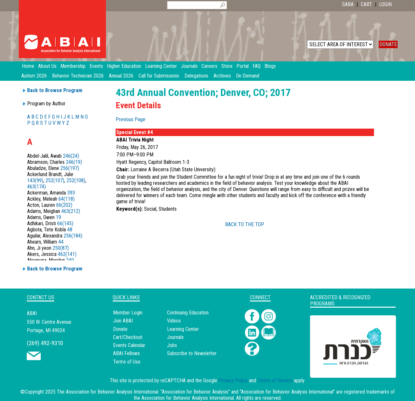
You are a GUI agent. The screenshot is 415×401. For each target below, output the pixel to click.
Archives (222, 76)
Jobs (172, 345)
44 (61, 242)
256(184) (73, 236)
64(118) (66, 199)
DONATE (388, 44)
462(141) (67, 254)
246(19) (74, 162)
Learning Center (183, 329)
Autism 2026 (34, 76)
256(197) (69, 168)
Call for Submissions (159, 76)
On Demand (247, 76)
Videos (174, 321)
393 (71, 193)
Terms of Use (126, 362)
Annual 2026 (121, 76)
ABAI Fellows (126, 353)
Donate (120, 329)
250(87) (61, 248)
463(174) (36, 187)
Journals (175, 337)
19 (58, 217)
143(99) (35, 180)
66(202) (64, 205)
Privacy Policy (233, 380)
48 (69, 230)
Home (28, 66)
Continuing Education (188, 313)
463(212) (70, 211)
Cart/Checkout (127, 337)
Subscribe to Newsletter (192, 353)
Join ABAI (123, 321)
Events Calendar (129, 345)
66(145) (65, 223)
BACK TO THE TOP (244, 224)
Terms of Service (275, 380)
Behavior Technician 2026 (78, 76)
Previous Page (130, 119)
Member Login (127, 313)
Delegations (196, 76)
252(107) (55, 180)
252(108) (76, 180)
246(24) (71, 156)
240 (70, 260)
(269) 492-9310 (45, 343)
